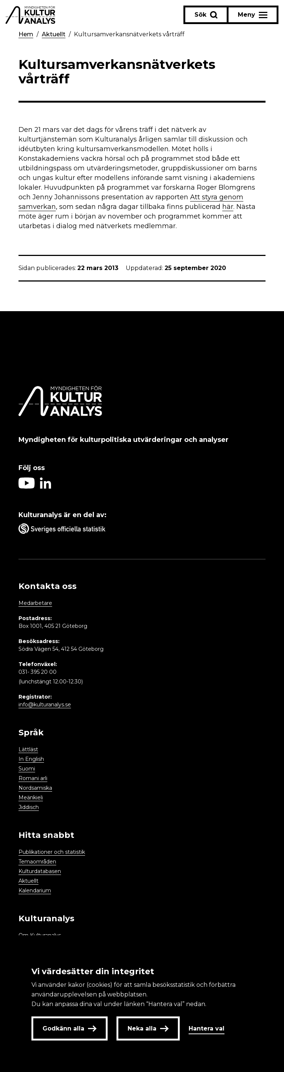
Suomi (26, 768)
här (227, 207)
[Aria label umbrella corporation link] (142, 530)
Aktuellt (53, 34)
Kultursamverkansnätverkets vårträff (129, 34)
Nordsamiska (35, 788)
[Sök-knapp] (206, 15)
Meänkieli (30, 797)
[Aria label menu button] (252, 15)
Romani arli (32, 778)
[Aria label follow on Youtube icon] (26, 486)
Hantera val (206, 1028)
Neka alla (148, 1028)
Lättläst (28, 749)
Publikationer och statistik (51, 852)
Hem (25, 34)
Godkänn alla (70, 1028)
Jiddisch (28, 807)
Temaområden (37, 861)
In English (31, 759)
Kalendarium (34, 890)
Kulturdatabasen (39, 871)
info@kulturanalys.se (44, 704)
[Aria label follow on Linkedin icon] (45, 486)
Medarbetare (35, 603)
